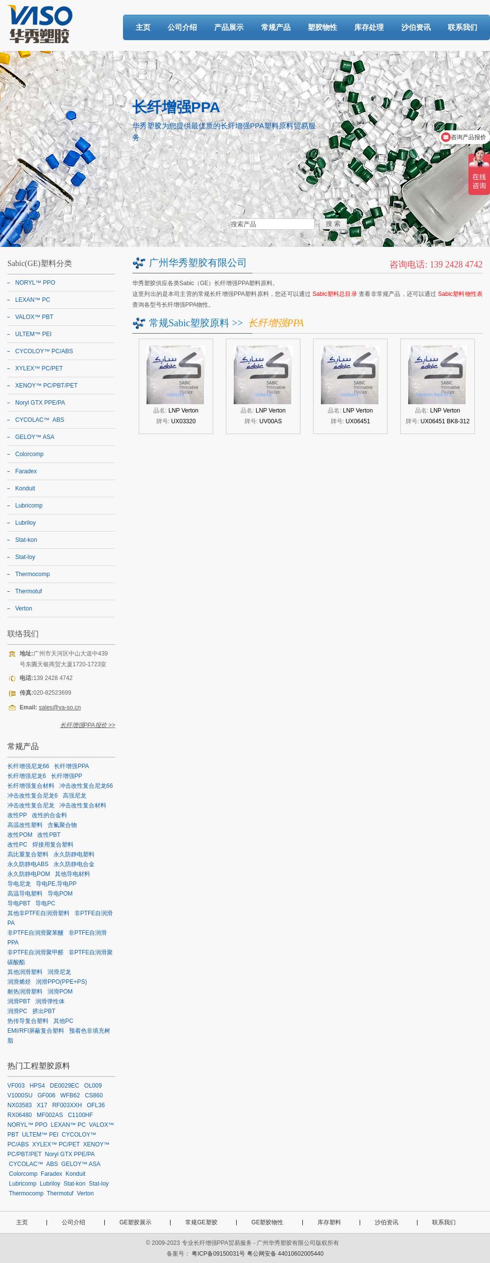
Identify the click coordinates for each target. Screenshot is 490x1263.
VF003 (15, 1085)
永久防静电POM (28, 874)
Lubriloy (25, 522)
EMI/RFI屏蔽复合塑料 (35, 1030)
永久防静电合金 (74, 864)
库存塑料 (329, 1222)
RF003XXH (67, 1105)
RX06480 (19, 1115)
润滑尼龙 (59, 972)
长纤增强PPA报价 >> (87, 725)
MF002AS (50, 1115)
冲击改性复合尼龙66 (86, 785)
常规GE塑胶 (201, 1222)
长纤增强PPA (71, 766)
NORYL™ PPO (35, 282)
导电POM (60, 893)
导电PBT (18, 903)
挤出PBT (43, 1011)
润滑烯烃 (19, 981)
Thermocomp (32, 574)
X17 (42, 1105)
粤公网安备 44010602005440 (285, 1253)
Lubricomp (29, 505)
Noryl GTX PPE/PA (40, 402)
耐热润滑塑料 (25, 991)
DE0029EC (64, 1085)
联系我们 (462, 27)
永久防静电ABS (28, 864)
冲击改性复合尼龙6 (32, 795)
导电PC (45, 903)
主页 (143, 27)
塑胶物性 (322, 27)
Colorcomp (29, 454)
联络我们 (23, 634)
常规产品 (276, 27)
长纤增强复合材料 (30, 785)
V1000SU (19, 1095)
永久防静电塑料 (74, 854)
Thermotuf (28, 591)
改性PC (17, 844)
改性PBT (48, 834)
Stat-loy (25, 557)
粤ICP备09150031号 (218, 1253)
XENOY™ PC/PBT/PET (46, 385)
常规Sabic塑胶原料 (189, 322)
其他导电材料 (72, 874)
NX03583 (19, 1105)
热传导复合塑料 (28, 1021)
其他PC (63, 1021)
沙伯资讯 (416, 27)
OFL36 (96, 1105)
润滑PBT (18, 1001)
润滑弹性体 (50, 1001)
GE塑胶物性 (267, 1222)
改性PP (17, 815)
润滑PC (17, 1011)
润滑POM (60, 991)
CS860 (94, 1095)
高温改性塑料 (25, 825)
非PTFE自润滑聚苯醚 (35, 932)
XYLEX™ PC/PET (39, 368)
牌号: (176, 421)
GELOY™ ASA (34, 437)
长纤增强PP (66, 776)
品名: (175, 410)
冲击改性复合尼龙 (30, 805)
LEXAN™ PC (32, 299)
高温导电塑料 (25, 893)
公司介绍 (182, 27)
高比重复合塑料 (28, 854)
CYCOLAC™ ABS (39, 419)
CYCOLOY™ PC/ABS (44, 351)
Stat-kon (26, 539)
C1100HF (80, 1115)
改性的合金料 (49, 815)
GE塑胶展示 (135, 1222)
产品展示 (229, 27)
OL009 (93, 1085)
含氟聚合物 (62, 825)
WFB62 (70, 1095)
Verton (23, 608)
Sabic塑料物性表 (460, 294)
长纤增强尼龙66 (28, 766)
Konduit (25, 488)
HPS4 (37, 1085)
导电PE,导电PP (56, 883)
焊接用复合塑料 (53, 844)
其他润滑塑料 (25, 972)
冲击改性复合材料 (82, 805)
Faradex (26, 471)
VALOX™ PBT (34, 317)
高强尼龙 (74, 795)
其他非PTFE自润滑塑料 (38, 913)
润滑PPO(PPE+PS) (61, 981)
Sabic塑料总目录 (335, 294)
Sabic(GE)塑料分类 (39, 263)
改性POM (19, 834)
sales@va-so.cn (60, 707)
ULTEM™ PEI (33, 334)
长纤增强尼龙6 (26, 776)
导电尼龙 (19, 883)
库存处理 (369, 27)
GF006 (46, 1095)
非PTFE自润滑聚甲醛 (35, 952)
